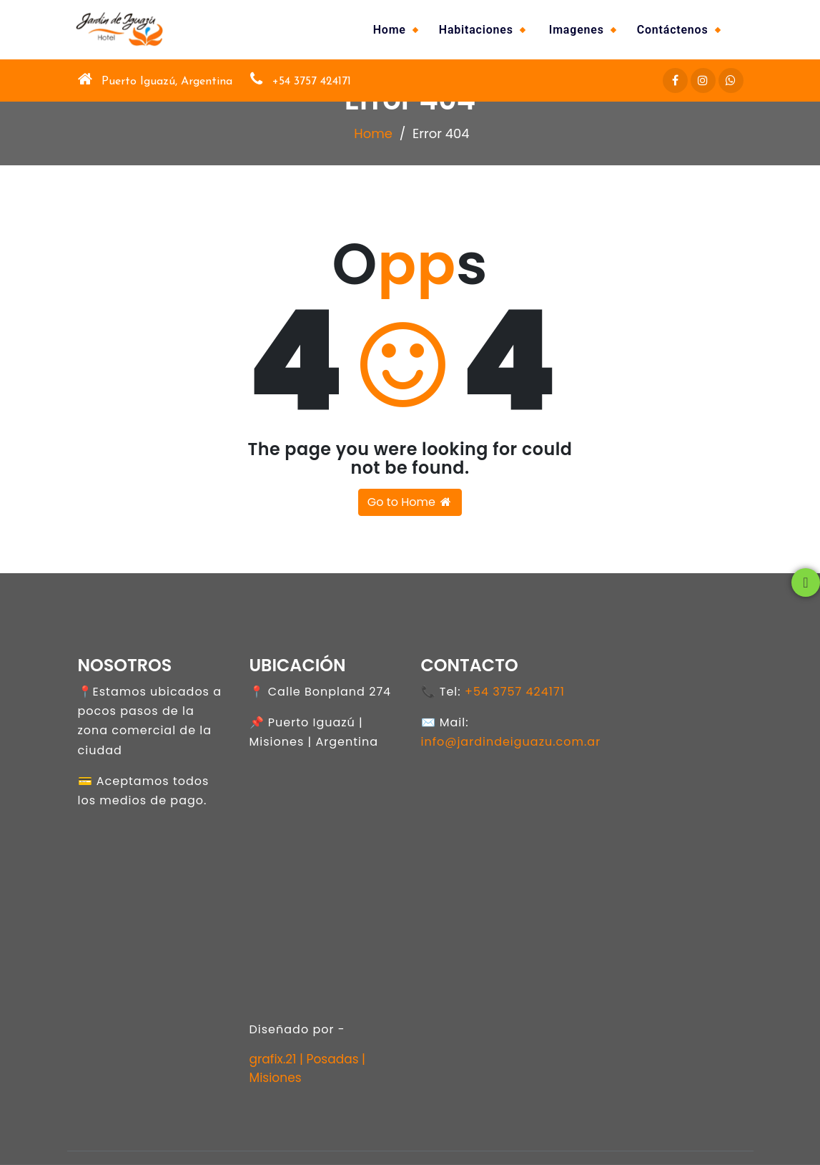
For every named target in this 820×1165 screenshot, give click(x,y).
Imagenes (576, 29)
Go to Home (410, 502)
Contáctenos (672, 29)
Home (389, 29)
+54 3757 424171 (515, 691)
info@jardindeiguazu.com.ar (511, 741)
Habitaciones (476, 29)
